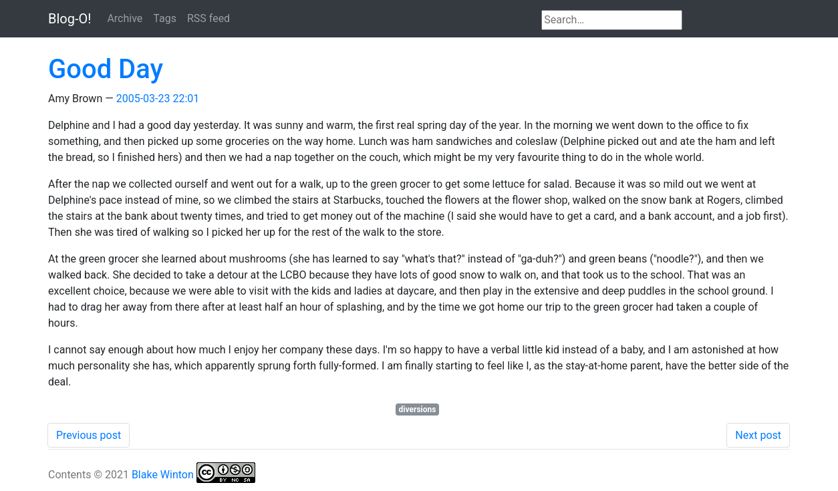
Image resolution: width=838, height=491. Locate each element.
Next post (758, 435)
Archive (124, 18)
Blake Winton (163, 474)
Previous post (88, 435)
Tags (164, 18)
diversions (417, 409)
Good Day (105, 69)
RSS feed (208, 18)
